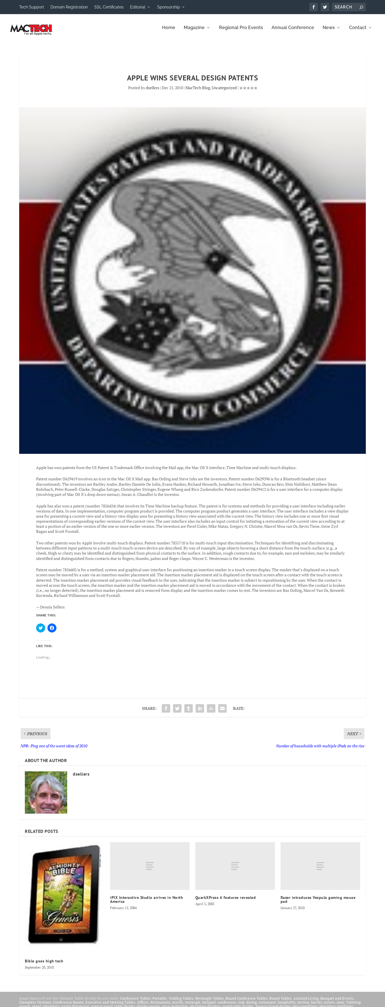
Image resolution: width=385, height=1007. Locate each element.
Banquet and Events (337, 1002)
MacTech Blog (197, 91)
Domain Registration (69, 7)
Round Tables (280, 1002)
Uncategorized (224, 91)
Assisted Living (306, 1002)
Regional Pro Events (241, 31)
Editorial (137, 7)
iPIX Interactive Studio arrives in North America (146, 903)
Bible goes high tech (44, 964)
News (329, 31)
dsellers (152, 91)
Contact (357, 31)
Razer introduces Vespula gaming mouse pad (318, 903)
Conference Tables (135, 1002)
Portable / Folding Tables (173, 1002)
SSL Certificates (109, 7)
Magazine (194, 31)
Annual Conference (293, 31)
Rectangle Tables (209, 1002)
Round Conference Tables (247, 1002)
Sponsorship (168, 7)
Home (168, 31)
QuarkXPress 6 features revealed (225, 901)
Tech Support (31, 7)
